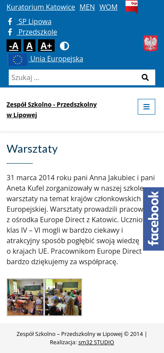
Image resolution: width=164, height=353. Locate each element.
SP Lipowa (30, 21)
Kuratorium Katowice (41, 7)
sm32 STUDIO (96, 342)
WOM (108, 7)
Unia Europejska (45, 58)
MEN (87, 7)
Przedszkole (32, 32)
